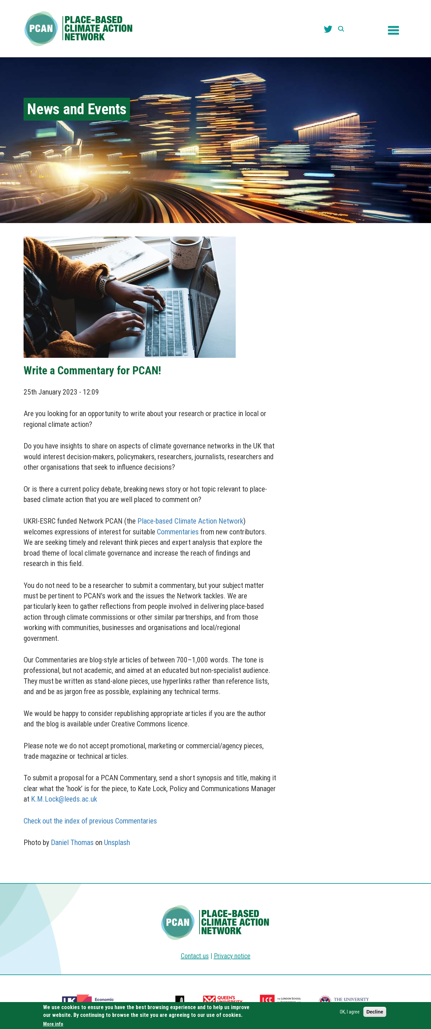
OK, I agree (350, 1012)
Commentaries (178, 532)
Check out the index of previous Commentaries (90, 821)
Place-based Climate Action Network (190, 521)
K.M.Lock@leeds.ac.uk (64, 799)
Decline (374, 1012)
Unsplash (117, 842)
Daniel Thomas (72, 842)
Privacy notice (232, 956)
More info (53, 1024)
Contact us (195, 956)
